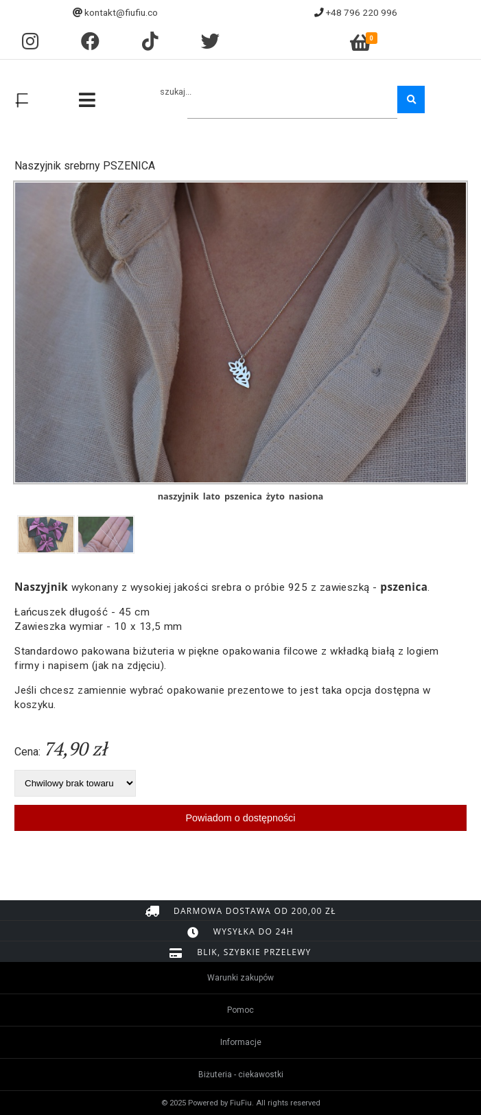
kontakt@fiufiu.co (121, 12)
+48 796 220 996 (361, 12)
